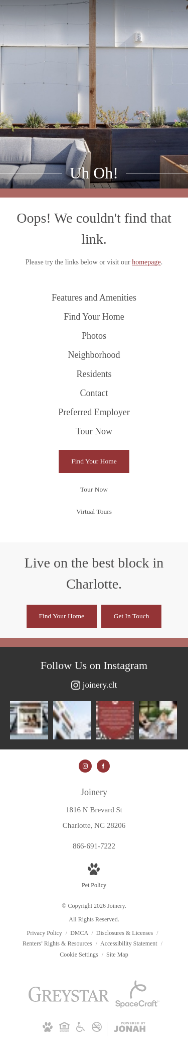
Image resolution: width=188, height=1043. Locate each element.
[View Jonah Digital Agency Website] (129, 1029)
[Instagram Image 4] (158, 720)
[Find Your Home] (94, 461)
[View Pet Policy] (94, 877)
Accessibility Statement (129, 943)
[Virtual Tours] (94, 511)
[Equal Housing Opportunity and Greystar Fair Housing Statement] (64, 1029)
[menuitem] (94, 298)
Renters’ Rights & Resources (58, 943)
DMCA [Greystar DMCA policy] (79, 932)
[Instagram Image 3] (115, 720)
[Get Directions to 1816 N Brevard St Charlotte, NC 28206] (94, 808)
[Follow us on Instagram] (85, 766)
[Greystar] (69, 999)
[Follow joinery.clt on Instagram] (94, 685)
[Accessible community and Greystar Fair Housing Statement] (80, 1029)
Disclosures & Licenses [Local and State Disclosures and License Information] (125, 932)
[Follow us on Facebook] (103, 766)
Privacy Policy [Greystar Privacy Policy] (44, 932)
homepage (146, 262)
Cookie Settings (79, 954)
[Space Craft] (137, 1005)
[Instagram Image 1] (29, 720)
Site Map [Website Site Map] (117, 954)
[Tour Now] (94, 489)
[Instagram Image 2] (72, 720)
